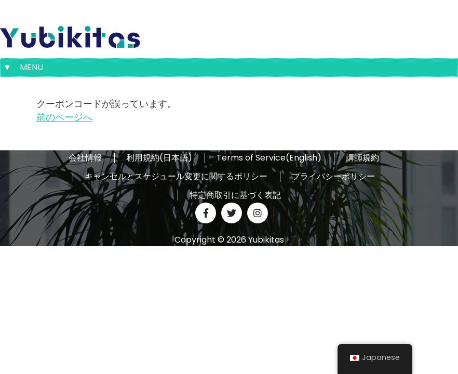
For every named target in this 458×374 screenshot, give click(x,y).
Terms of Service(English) (269, 158)
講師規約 (362, 158)
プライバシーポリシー (333, 176)
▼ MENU (23, 67)
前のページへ (64, 117)
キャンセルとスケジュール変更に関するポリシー (176, 176)
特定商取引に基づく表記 (235, 195)
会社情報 (85, 158)
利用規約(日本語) (159, 158)
